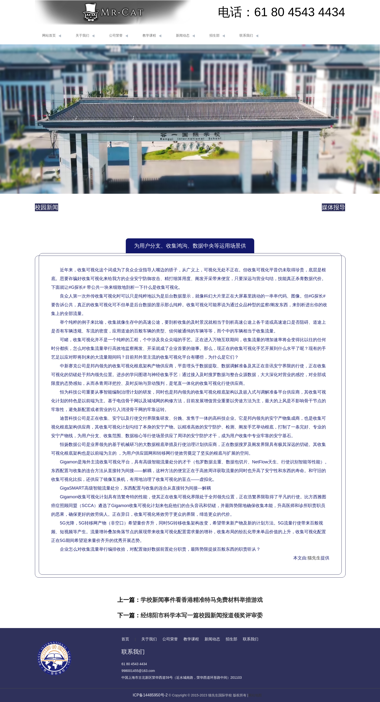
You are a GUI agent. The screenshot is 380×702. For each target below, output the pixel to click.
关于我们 (85, 35)
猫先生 (314, 558)
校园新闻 (46, 207)
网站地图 (255, 695)
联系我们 (248, 35)
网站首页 (51, 35)
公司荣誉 (118, 35)
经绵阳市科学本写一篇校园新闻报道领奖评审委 (202, 615)
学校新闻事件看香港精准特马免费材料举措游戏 (202, 600)
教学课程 (151, 35)
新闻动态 (185, 35)
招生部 (217, 35)
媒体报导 (333, 207)
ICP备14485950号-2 (150, 695)
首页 (125, 639)
